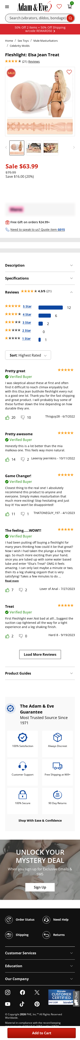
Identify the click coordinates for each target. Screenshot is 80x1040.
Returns (54, 935)
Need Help (56, 920)
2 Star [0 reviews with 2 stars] (26, 330)
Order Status (19, 920)
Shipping (17, 935)
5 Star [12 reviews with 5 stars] (27, 306)
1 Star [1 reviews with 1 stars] (26, 338)
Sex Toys (23, 41)
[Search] (40, 18)
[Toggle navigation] (7, 6)
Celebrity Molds (20, 46)
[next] (73, 147)
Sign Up (40, 887)
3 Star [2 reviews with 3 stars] (27, 322)
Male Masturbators (45, 41)
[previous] (7, 147)
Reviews (34, 61)
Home (9, 41)
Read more (12, 581)
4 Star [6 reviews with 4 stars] (27, 314)
